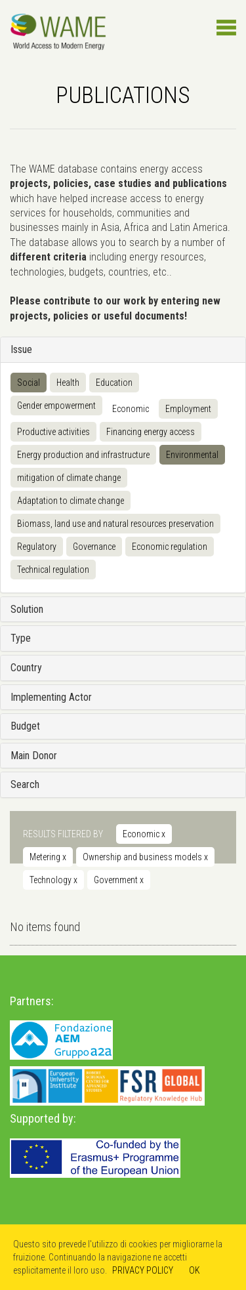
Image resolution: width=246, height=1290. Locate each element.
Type (20, 638)
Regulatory (36, 546)
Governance (94, 546)
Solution (26, 609)
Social (28, 382)
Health (67, 382)
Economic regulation (169, 546)
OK (194, 1270)
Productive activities (53, 432)
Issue (21, 349)
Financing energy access (150, 432)
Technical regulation (53, 569)
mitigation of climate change (69, 477)
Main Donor (33, 755)
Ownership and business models (145, 857)
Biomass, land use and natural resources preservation (115, 523)
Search (24, 784)
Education (114, 382)
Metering (48, 857)
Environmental (192, 454)
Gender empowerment (56, 405)
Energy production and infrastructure (83, 454)
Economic (130, 409)
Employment (188, 409)
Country (26, 667)
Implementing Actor (51, 697)
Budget (25, 726)
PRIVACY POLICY (142, 1270)
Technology (53, 880)
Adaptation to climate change (70, 500)
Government (119, 880)
